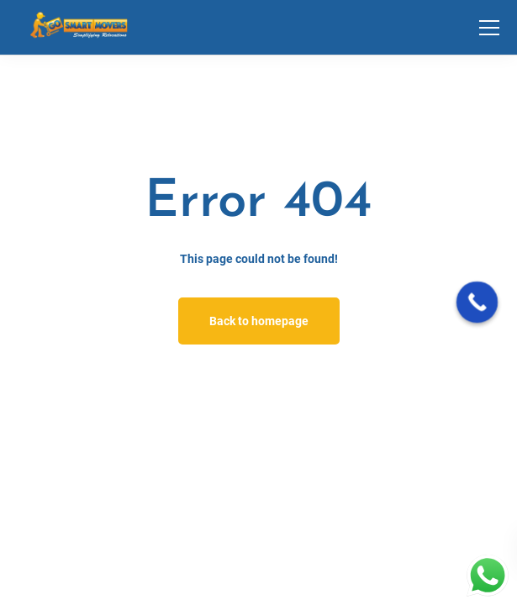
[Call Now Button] (477, 302)
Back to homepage (259, 321)
